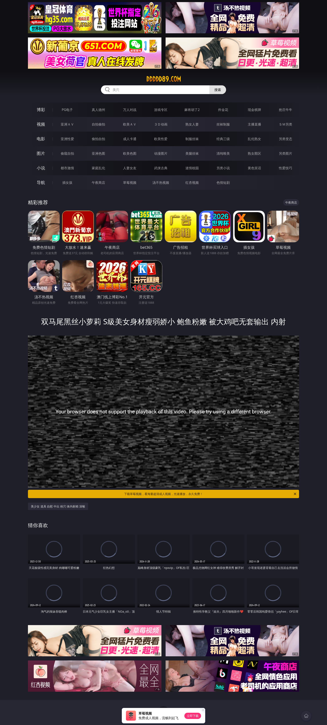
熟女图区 (254, 153)
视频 (41, 124)
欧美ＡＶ (129, 124)
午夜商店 (98, 182)
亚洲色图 (98, 153)
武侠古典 (160, 168)
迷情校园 (192, 168)
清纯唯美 (223, 153)
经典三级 (223, 139)
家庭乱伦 (98, 168)
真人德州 (98, 109)
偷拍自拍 (98, 139)
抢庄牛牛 (285, 109)
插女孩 (67, 182)
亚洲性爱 (67, 139)
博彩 (41, 109)
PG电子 (67, 109)
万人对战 (129, 109)
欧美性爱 (160, 139)
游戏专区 (160, 109)
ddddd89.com (163, 79)
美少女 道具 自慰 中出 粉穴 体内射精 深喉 (58, 506)
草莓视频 (129, 182)
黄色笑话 (254, 168)
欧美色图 (129, 153)
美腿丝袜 (192, 153)
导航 (41, 182)
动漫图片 (160, 153)
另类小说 (223, 168)
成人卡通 (129, 139)
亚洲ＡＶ (67, 124)
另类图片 (285, 153)
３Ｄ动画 (160, 124)
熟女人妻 (192, 124)
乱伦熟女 (254, 139)
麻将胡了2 (192, 109)
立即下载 (193, 716)
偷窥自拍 (67, 153)
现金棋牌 (254, 109)
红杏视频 (192, 182)
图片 (41, 153)
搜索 (217, 89)
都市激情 (67, 168)
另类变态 (285, 139)
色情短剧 (223, 182)
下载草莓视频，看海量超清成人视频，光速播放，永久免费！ (210, 493)
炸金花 (223, 109)
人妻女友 (129, 168)
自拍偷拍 (98, 124)
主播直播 (254, 124)
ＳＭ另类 (285, 124)
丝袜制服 (223, 124)
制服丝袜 (192, 139)
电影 (41, 139)
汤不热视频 (160, 182)
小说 (41, 168)
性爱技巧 (285, 168)
